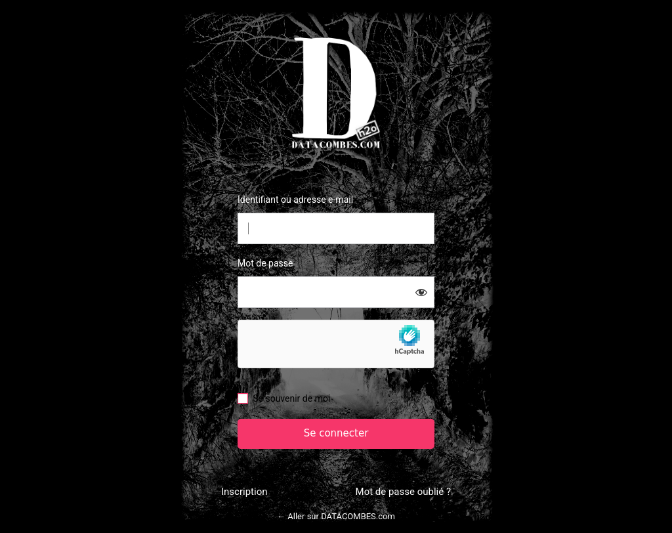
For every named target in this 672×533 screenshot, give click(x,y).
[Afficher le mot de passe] (421, 292)
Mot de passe (265, 263)
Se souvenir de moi (291, 398)
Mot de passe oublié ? (403, 492)
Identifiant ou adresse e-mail (295, 199)
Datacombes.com (336, 92)
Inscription (244, 492)
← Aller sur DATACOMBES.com (336, 516)
